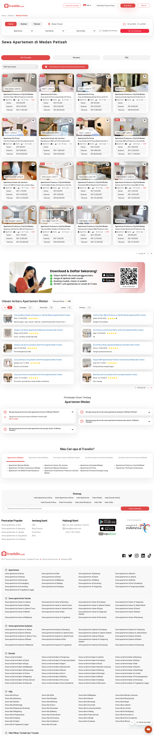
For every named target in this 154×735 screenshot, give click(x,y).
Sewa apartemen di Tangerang (90, 586)
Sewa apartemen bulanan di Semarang (93, 645)
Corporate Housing (72, 6)
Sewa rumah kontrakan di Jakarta (91, 657)
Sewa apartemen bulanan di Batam (128, 639)
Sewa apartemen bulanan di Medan (18, 639)
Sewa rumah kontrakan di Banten (127, 667)
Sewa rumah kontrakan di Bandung (128, 657)
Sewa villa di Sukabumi (50, 721)
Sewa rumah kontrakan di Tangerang (55, 657)
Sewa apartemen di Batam (125, 573)
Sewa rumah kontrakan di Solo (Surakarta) (57, 683)
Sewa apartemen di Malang (89, 580)
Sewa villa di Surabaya (87, 721)
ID (88, 5)
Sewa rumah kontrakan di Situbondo (18, 683)
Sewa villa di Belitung (49, 702)
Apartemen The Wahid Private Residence (24, 471)
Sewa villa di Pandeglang (124, 711)
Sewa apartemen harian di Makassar (18, 617)
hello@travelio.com (72, 528)
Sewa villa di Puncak (49, 724)
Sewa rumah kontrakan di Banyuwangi (19, 670)
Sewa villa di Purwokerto (124, 715)
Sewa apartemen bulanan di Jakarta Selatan (95, 633)
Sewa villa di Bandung (13, 698)
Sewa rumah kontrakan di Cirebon (17, 673)
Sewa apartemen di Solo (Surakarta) (128, 583)
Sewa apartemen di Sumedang (16, 586)
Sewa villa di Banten (86, 698)
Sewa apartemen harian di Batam (127, 612)
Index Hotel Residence (83, 502)
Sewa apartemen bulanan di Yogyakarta (56, 645)
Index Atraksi (97, 498)
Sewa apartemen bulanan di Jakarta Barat (131, 633)
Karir (34, 536)
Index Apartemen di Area (64, 498)
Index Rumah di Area (48, 502)
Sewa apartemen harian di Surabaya (92, 602)
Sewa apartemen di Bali (11, 525)
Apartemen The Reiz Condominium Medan (24, 468)
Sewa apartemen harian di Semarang (92, 617)
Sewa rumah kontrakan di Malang (54, 677)
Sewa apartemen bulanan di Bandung (56, 629)
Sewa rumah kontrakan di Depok (17, 660)
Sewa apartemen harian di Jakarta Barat (130, 605)
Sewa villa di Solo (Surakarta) (126, 718)
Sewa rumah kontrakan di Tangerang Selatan (58, 660)
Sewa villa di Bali (48, 695)
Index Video (109, 502)
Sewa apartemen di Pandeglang (17, 583)
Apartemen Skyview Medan (19, 465)
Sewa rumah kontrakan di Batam (54, 670)
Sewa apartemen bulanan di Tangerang (130, 629)
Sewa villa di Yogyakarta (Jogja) (17, 724)
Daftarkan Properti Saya (105, 6)
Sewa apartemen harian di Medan (17, 612)
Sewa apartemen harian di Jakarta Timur (20, 608)
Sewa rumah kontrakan (13, 657)
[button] (38, 412)
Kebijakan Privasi (33, 559)
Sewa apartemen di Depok (88, 577)
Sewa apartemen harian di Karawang (129, 617)
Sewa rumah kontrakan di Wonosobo (92, 683)
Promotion (36, 532)
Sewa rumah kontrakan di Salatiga (91, 680)
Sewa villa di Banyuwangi (124, 698)
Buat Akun (128, 6)
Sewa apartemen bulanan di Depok (128, 636)
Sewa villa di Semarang (50, 718)
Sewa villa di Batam (12, 702)
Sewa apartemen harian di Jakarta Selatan (94, 605)
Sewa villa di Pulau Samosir (89, 715)
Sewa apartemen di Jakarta (13, 532)
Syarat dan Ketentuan (50, 559)
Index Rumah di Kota (112, 498)
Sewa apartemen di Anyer (14, 573)
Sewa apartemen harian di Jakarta (18, 602)
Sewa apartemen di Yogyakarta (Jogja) (19, 590)
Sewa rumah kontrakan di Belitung (91, 670)
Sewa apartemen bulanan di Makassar (19, 645)
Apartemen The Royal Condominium (129, 468)
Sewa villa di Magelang (13, 711)
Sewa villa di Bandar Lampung (126, 695)
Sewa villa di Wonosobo (123, 721)
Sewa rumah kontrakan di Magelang (18, 677)
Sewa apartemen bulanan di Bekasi (18, 633)
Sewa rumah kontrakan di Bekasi (127, 660)
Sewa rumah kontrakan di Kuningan (92, 673)
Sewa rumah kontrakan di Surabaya (92, 660)
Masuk (143, 6)
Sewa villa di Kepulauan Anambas (17, 708)
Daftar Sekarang (135, 509)
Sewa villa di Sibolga (86, 718)
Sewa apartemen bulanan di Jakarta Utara (57, 633)
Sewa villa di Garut (48, 705)
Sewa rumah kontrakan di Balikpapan (19, 667)
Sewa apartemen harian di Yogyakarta (56, 617)
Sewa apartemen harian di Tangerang (129, 602)
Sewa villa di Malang (49, 711)
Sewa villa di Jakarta (122, 705)
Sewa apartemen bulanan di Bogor (91, 636)
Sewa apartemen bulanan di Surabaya (93, 629)
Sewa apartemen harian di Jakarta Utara (57, 605)
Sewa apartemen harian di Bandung (55, 602)
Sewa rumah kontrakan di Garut (53, 673)
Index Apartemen (83, 498)
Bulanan (24, 24)
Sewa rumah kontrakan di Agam (54, 663)
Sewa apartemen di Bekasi (15, 577)
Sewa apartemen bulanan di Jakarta (18, 629)
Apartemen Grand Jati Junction (56, 465)
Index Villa (98, 502)
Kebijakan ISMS (66, 559)
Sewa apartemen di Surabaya (14, 539)
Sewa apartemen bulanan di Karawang (129, 645)
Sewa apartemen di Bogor (51, 577)
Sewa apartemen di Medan (125, 580)
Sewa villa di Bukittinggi (13, 705)
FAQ (33, 525)
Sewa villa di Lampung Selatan (90, 708)
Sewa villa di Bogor (122, 702)
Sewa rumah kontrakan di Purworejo (55, 680)
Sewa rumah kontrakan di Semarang (128, 680)
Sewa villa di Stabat (12, 721)
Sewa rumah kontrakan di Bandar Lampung (95, 667)
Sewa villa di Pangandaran (14, 715)
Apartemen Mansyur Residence (56, 468)
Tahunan (37, 24)
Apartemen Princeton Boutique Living (94, 471)
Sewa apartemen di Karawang (16, 580)
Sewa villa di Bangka (49, 698)
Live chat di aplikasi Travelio (76, 525)
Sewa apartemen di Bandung (13, 528)
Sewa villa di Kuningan (50, 708)
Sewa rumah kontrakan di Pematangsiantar (131, 677)
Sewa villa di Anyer (12, 695)
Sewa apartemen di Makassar (53, 580)
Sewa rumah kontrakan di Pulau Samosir (20, 680)
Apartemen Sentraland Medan (91, 465)
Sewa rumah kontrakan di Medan (91, 677)
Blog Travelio (37, 528)
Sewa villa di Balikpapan (87, 695)
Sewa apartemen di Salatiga (52, 583)
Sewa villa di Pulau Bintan (51, 715)
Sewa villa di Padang (86, 711)
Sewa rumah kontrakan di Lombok (128, 673)
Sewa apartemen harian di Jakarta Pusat (57, 608)
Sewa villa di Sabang (12, 718)
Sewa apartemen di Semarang (90, 583)
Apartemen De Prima (88, 468)
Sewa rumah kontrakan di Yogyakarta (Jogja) (132, 683)
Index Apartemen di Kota (43, 498)
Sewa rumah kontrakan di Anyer (90, 663)
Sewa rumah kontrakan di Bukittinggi (128, 670)
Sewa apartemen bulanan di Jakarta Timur (21, 636)
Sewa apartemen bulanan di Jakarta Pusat (57, 636)
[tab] (38, 412)
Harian (10, 24)
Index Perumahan (65, 502)
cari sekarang (134, 31)
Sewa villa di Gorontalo (87, 705)
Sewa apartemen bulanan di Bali (54, 639)
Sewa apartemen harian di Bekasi (17, 605)
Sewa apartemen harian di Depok (127, 608)
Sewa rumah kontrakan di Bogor (17, 663)
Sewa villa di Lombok (123, 708)
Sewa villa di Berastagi (87, 702)
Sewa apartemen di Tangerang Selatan (129, 586)
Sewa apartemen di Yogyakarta (14, 536)
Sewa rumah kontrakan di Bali (126, 663)
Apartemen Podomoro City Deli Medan (130, 465)
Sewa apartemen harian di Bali (53, 612)
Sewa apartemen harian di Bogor (91, 608)
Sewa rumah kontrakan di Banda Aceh (56, 667)
